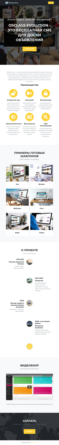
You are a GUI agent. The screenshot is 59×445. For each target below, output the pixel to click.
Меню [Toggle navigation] (51, 2)
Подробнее (29, 49)
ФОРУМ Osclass (34, 442)
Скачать (29, 431)
